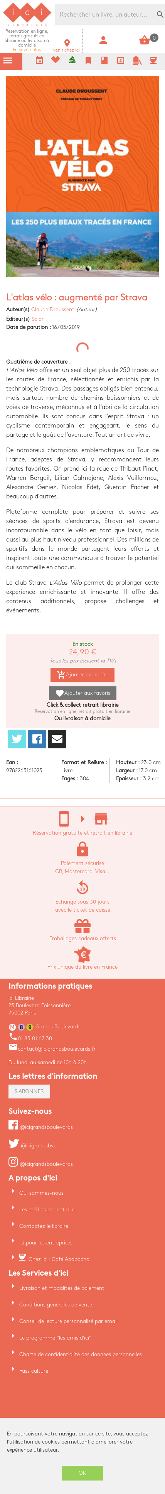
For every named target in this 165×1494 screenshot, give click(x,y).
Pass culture (33, 1370)
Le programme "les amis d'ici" (55, 1337)
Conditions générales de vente (55, 1304)
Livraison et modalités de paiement (61, 1288)
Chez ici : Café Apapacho (59, 1259)
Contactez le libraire (43, 1226)
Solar (38, 319)
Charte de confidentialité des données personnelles (80, 1354)
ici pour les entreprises (45, 1242)
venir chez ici (66, 48)
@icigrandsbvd (32, 1145)
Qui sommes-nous (41, 1193)
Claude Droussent (52, 309)
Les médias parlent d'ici (47, 1209)
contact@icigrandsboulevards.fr (52, 1048)
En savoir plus (27, 40)
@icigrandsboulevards (40, 1127)
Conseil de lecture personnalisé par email (68, 1321)
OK (82, 1473)
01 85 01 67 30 (30, 1038)
